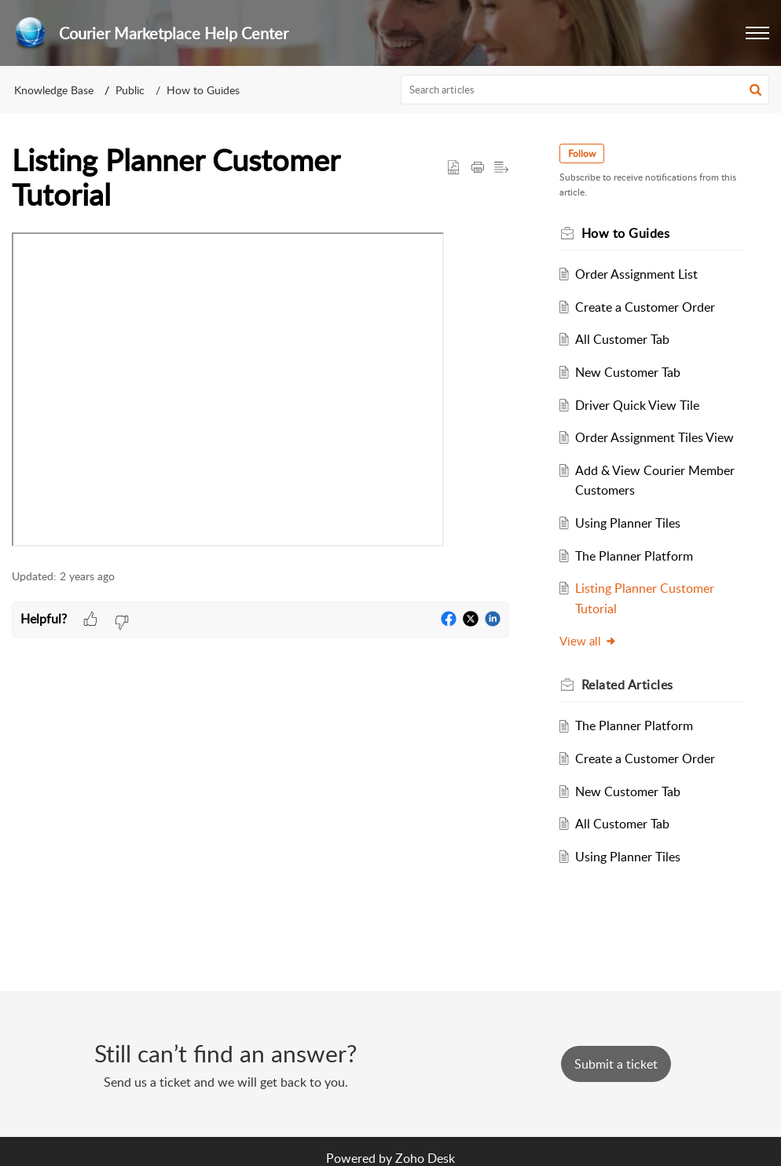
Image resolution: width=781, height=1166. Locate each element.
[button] (757, 33)
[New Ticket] (616, 1064)
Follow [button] (582, 153)
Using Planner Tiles (627, 523)
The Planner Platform (634, 556)
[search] (585, 89)
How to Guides (203, 89)
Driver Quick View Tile (637, 405)
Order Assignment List (636, 274)
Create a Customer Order (645, 307)
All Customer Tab (622, 339)
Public (130, 89)
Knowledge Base (54, 89)
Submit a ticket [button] (616, 1064)
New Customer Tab (627, 372)
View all (588, 641)
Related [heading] (627, 684)
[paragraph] (260, 392)
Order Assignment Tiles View (654, 437)
